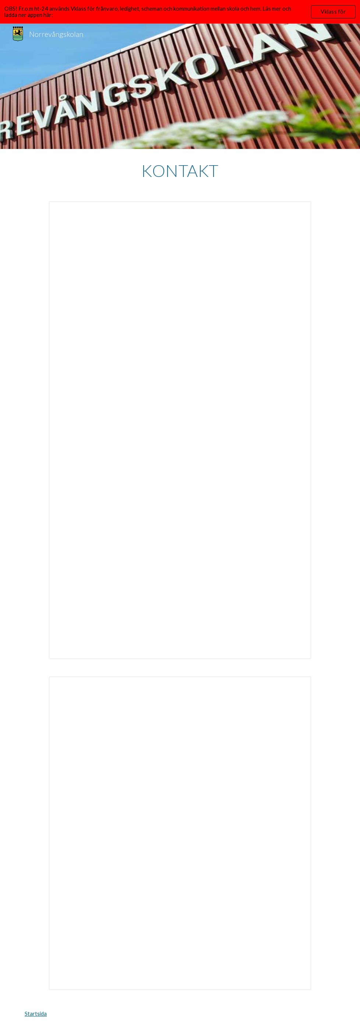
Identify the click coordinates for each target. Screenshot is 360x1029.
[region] (180, 12)
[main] (180, 171)
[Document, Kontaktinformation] (180, 430)
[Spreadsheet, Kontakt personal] (180, 833)
